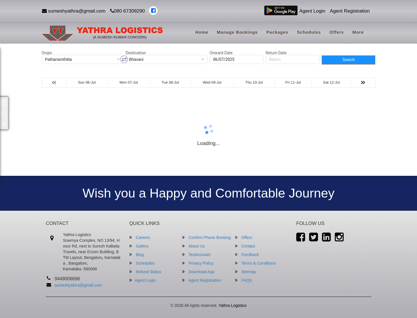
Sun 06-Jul (87, 82)
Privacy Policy (197, 263)
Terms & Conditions (255, 263)
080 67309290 (127, 11)
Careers (139, 237)
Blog (136, 254)
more (358, 32)
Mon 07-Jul (129, 82)
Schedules (309, 32)
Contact (245, 245)
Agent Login (312, 11)
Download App (198, 271)
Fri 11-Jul (293, 82)
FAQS (243, 280)
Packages (277, 32)
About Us (193, 245)
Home (201, 32)
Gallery (138, 245)
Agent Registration (350, 11)
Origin (47, 53)
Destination (136, 53)
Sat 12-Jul (331, 82)
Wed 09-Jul (212, 82)
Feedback (247, 254)
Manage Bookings (237, 32)
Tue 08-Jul (170, 82)
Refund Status (145, 271)
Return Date (276, 53)
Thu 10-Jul (254, 82)
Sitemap (245, 271)
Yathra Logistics (232, 305)
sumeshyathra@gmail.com (74, 11)
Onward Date (221, 53)
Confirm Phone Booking (206, 237)
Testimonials (196, 254)
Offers (336, 32)
